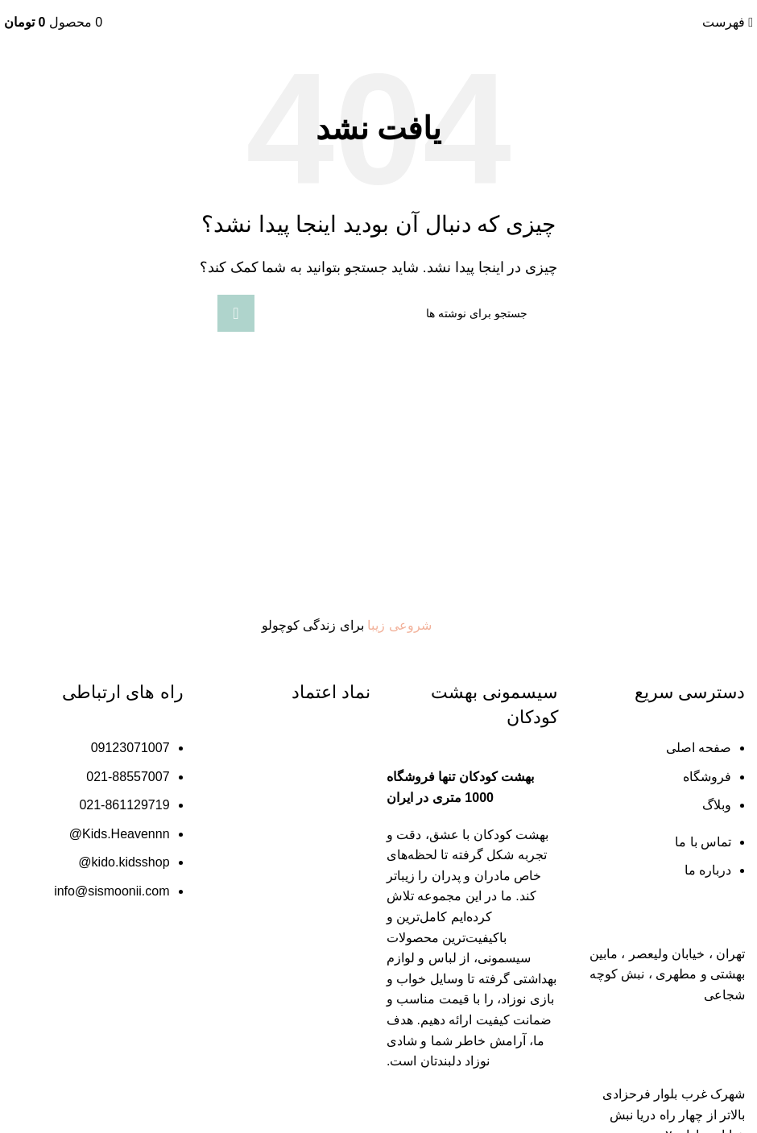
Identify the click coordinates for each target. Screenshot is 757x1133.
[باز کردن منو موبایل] (727, 22)
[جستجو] (378, 313)
